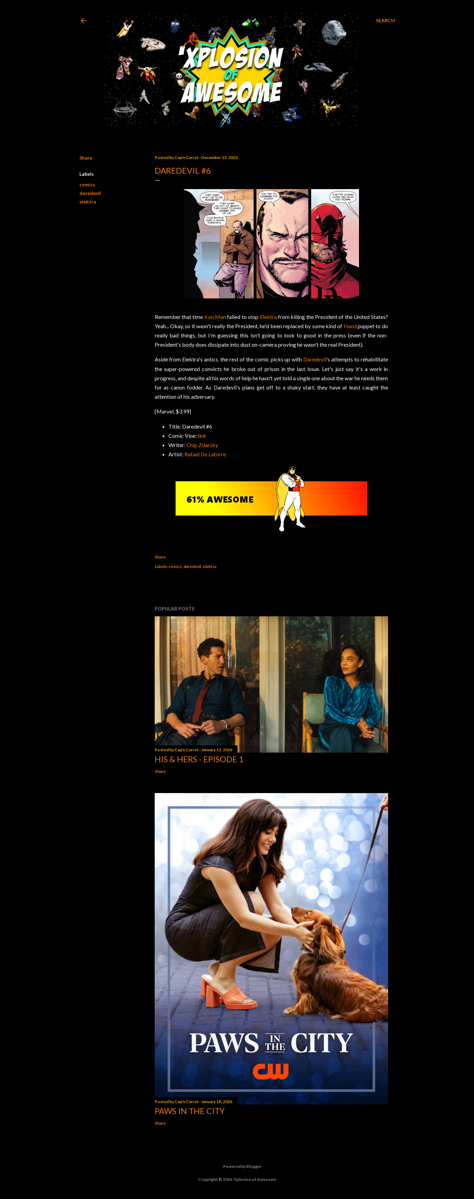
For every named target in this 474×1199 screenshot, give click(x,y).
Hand (350, 326)
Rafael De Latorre (205, 454)
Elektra (268, 316)
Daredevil (314, 359)
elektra (87, 202)
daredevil (90, 193)
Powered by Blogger (237, 1166)
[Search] (385, 20)
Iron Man (215, 316)
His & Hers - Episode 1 (199, 759)
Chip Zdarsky (202, 445)
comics (87, 184)
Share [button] (85, 158)
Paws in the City (190, 1111)
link (202, 435)
